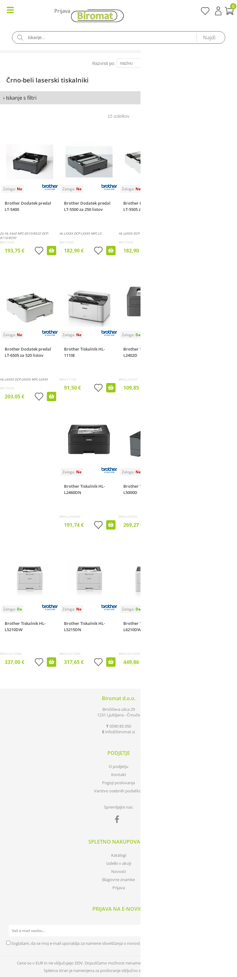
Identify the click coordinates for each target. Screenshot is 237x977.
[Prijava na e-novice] (225, 931)
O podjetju (118, 766)
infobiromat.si (120, 732)
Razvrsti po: (103, 63)
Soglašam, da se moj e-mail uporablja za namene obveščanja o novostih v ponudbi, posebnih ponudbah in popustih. (119, 943)
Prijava (218, 11)
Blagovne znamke (118, 879)
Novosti (118, 871)
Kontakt (118, 774)
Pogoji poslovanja (118, 782)
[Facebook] (118, 820)
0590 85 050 (120, 726)
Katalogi (118, 855)
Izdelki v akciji (118, 863)
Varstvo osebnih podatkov (118, 791)
